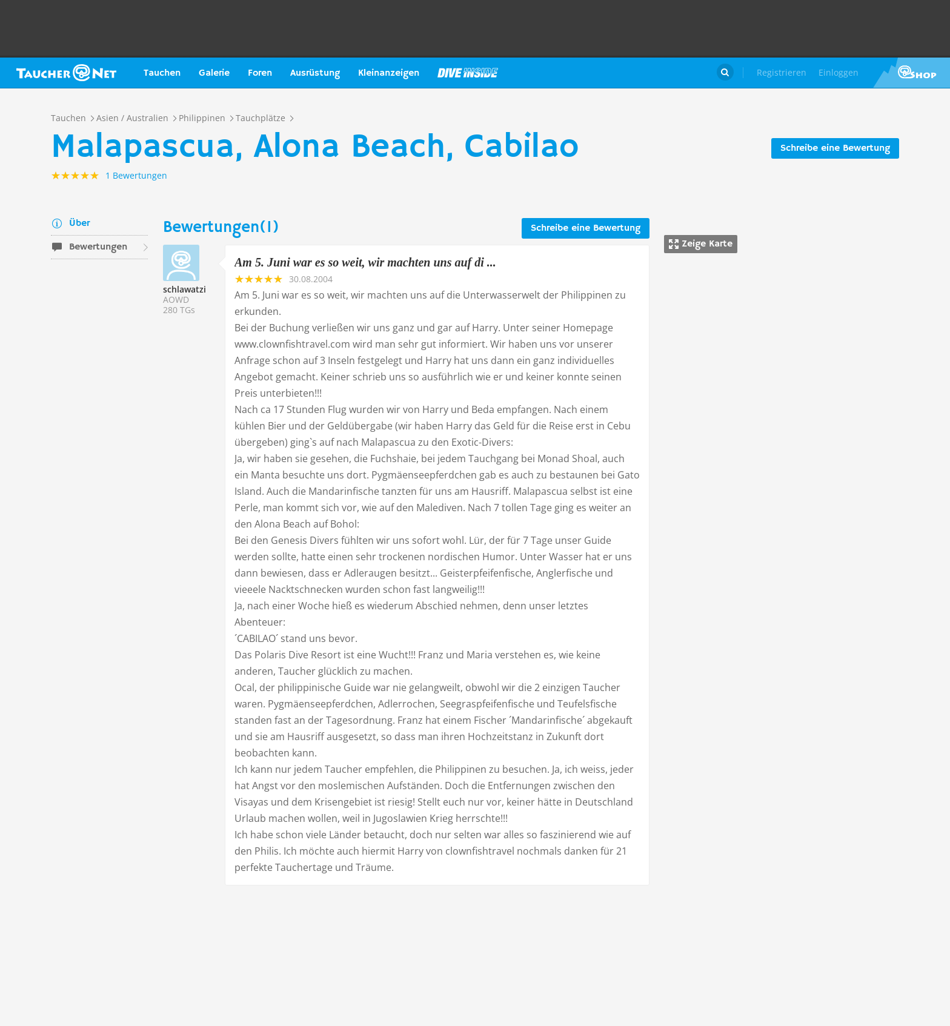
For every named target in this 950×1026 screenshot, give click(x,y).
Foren (260, 73)
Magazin (467, 73)
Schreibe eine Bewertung (835, 148)
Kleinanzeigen (388, 73)
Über (79, 223)
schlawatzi (184, 289)
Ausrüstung (315, 73)
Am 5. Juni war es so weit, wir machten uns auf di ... (365, 262)
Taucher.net (66, 72)
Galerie (214, 73)
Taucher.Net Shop (911, 73)
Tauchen (162, 73)
